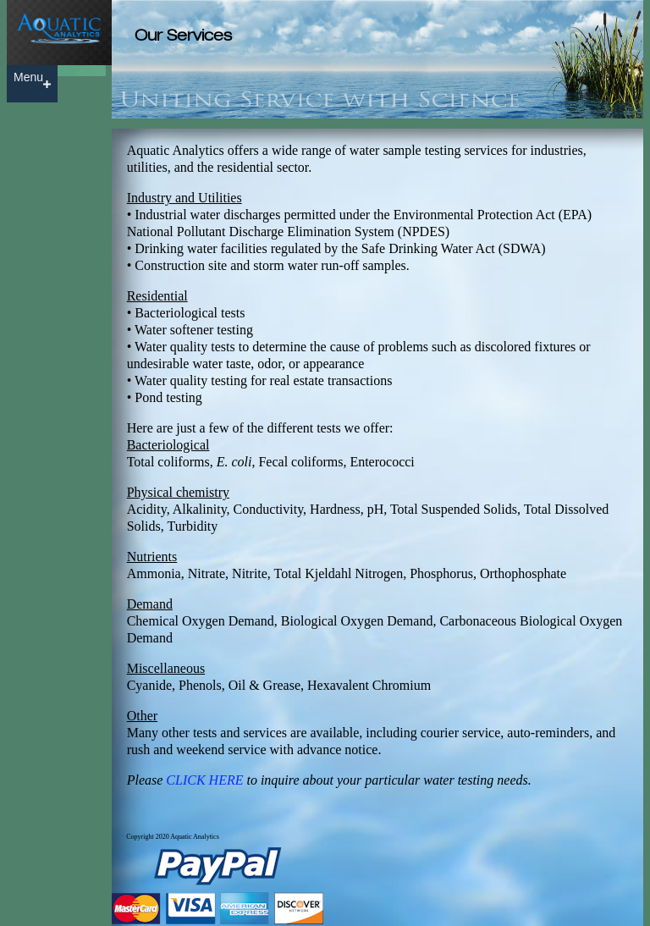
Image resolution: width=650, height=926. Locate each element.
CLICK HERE (204, 780)
